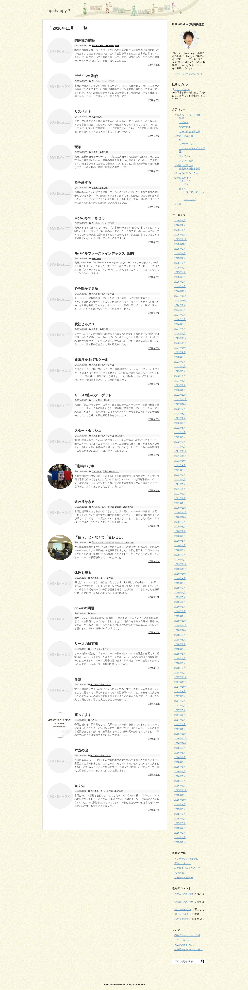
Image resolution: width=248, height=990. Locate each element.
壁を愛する (82, 182)
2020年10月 (180, 517)
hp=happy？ (59, 10)
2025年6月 (180, 263)
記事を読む (154, 64)
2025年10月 (180, 244)
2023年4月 (180, 376)
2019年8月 (180, 583)
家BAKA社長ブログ (184, 944)
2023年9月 (180, 352)
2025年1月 (180, 286)
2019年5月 (180, 597)
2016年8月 (180, 752)
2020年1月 (180, 559)
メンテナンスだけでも (186, 858)
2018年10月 (180, 630)
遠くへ (182, 188)
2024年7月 (180, 314)
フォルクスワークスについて (187, 73)
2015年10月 (180, 799)
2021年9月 (180, 465)
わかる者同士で (182, 919)
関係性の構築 (84, 40)
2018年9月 (180, 635)
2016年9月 (180, 748)
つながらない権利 (183, 894)
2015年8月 (180, 809)
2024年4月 (180, 328)
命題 (77, 679)
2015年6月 (180, 818)
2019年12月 (180, 564)
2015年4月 (180, 828)
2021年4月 (180, 489)
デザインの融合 (86, 76)
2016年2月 (180, 781)
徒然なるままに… (111, 471)
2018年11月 (180, 625)
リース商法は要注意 (101, 400)
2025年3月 (180, 277)
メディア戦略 (186, 160)
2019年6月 (180, 592)
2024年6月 (180, 319)
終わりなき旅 (84, 502)
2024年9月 (180, 305)
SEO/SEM (96, 258)
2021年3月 (180, 493)
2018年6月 (180, 649)
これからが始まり (183, 877)
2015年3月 (180, 832)
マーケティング (122, 542)
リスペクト (82, 111)
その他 (93, 613)
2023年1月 (180, 390)
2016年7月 (180, 757)
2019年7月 (180, 587)
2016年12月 (180, 733)
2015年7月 (180, 814)
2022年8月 (180, 413)
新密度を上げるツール (91, 359)
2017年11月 (180, 682)
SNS (117, 45)
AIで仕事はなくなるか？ (187, 868)
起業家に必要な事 (100, 188)
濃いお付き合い (182, 909)
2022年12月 (180, 394)
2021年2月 (180, 498)
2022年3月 (180, 437)
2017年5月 (180, 710)
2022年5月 (180, 427)
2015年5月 (180, 823)
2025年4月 (180, 272)
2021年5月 (180, 484)
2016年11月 (180, 738)
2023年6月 (180, 366)
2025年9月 (180, 248)
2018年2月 (180, 668)
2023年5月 (180, 371)
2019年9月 (180, 578)
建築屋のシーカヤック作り (188, 949)
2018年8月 (180, 639)
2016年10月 (180, 743)
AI (180, 139)
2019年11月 (180, 569)
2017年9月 (180, 691)
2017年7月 (180, 701)
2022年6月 (180, 423)
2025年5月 (180, 267)
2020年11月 (180, 512)
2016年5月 (180, 766)
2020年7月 (180, 531)
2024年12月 (180, 291)
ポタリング (190, 199)
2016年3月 (180, 776)
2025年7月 (180, 258)
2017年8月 (180, 696)
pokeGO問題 (84, 608)
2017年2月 (180, 724)
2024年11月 (180, 296)
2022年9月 (180, 409)
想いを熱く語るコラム (100, 684)
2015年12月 (180, 790)
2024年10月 (180, 300)
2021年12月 (180, 451)
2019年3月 (180, 606)
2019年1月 (180, 616)
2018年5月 (180, 653)
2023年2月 (180, 385)
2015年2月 (180, 837)
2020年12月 (180, 507)
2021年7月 (180, 474)
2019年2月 (180, 611)
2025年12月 (180, 234)
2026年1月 (180, 230)
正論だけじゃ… (182, 863)
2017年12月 (180, 677)
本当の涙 (81, 750)
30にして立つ (181, 89)
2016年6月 (180, 762)
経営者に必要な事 (100, 152)
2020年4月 (180, 545)
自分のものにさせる (89, 218)
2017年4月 (180, 715)
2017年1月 (180, 729)
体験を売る (82, 573)
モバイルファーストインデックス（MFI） (105, 253)
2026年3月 (180, 220)
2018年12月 (180, 620)
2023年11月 (180, 343)
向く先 (79, 786)
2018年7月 (180, 644)
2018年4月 (180, 658)
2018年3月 (180, 663)
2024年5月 (180, 324)
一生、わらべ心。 (183, 940)
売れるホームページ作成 (103, 45)
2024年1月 (180, 333)
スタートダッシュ (87, 430)
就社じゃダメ (84, 324)
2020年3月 (180, 550)
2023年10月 (180, 347)
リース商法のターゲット (92, 395)
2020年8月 (180, 526)
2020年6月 (180, 536)
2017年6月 (180, 705)
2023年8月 (180, 357)
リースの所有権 (86, 644)
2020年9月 (180, 522)
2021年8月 (180, 470)
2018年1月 (180, 672)
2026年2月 (180, 225)
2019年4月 (180, 602)
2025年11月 (180, 239)
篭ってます (82, 715)
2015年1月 (180, 842)
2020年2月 (180, 555)
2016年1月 (180, 785)
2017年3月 (180, 719)
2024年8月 (180, 310)
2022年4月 (180, 432)
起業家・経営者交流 (124, 507)
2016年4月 (180, 771)
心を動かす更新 (86, 288)
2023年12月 (180, 338)
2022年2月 (180, 442)
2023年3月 (180, 380)
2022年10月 (180, 404)
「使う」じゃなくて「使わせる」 (99, 537)
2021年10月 (180, 460)
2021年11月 (180, 456)
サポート (184, 122)
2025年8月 (180, 253)
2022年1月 (180, 446)
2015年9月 (180, 804)
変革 (77, 147)
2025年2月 (180, 281)
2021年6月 (180, 479)
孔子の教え (97, 117)
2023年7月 (180, 361)
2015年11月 (180, 795)
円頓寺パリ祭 (84, 466)
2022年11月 (180, 399)
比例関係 (179, 872)
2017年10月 (180, 686)
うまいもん (97, 471)
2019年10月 (180, 573)
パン (186, 184)
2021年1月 (180, 503)
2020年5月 (180, 540)
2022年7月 (180, 418)
